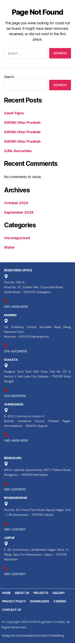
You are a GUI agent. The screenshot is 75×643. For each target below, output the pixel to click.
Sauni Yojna (14, 113)
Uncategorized (17, 238)
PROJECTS (40, 593)
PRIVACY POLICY (14, 601)
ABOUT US (22, 593)
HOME (6, 593)
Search (9, 77)
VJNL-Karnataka (18, 151)
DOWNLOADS (39, 601)
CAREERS (59, 601)
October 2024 (16, 203)
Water (9, 247)
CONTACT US (11, 610)
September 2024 (18, 212)
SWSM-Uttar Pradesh (22, 122)
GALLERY (58, 593)
